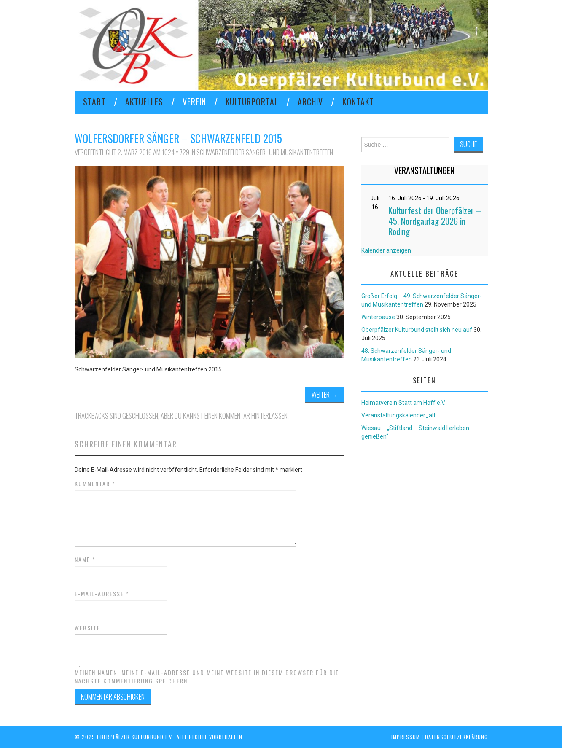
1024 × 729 (175, 152)
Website (87, 628)
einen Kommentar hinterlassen (246, 415)
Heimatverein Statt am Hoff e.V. (403, 402)
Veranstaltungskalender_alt (398, 415)
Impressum (405, 737)
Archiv (310, 102)
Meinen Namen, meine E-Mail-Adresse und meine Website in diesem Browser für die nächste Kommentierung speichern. (207, 676)
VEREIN (194, 102)
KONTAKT (358, 102)
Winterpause (378, 317)
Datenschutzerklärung (456, 737)
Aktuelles (144, 102)
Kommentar (95, 483)
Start (94, 102)
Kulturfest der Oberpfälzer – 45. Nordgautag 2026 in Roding (434, 221)
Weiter (325, 394)
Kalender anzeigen (386, 250)
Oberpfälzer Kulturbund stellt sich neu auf (416, 329)
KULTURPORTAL (252, 102)
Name (85, 559)
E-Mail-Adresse (102, 593)
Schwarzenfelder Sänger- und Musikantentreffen (264, 152)
